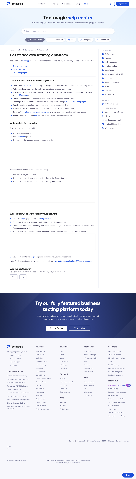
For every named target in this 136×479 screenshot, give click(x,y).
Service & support (114, 351)
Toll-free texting (41, 361)
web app (25, 61)
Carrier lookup (41, 402)
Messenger (23, 95)
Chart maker (112, 409)
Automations (40, 392)
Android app (64, 409)
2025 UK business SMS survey (17, 403)
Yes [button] (13, 277)
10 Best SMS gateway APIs (16, 396)
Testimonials (88, 372)
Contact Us (88, 395)
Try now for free (56, 328)
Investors (126, 441)
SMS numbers (40, 372)
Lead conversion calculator (117, 392)
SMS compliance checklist (16, 382)
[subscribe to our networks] (15, 448)
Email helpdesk (41, 406)
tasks (36, 115)
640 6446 (12, 365)
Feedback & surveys (115, 375)
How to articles (89, 382)
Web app (63, 402)
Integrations (40, 389)
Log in (110, 4)
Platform (19, 50)
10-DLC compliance (14, 389)
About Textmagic (90, 355)
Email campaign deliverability (17, 376)
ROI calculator (113, 395)
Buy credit (20, 137)
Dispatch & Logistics (115, 372)
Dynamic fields (41, 382)
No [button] (23, 277)
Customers (66, 4)
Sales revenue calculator (116, 399)
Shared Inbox (40, 375)
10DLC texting (41, 365)
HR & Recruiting (113, 365)
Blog (78, 4)
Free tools (87, 351)
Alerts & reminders (114, 355)
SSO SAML (64, 385)
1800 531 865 (13, 362)
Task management (42, 409)
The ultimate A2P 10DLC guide (17, 386)
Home (12, 50)
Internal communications (116, 368)
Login (23, 219)
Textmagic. (11, 460)
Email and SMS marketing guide (18, 379)
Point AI (38, 385)
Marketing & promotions (116, 358)
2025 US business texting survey (18, 399)
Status (118, 441)
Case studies (88, 368)
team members (29, 85)
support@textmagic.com (17, 352)
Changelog (88, 392)
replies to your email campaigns (37, 112)
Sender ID (39, 368)
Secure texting (65, 392)
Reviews (87, 365)
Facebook (63, 368)
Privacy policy (81, 441)
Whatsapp (63, 365)
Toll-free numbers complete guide (18, 393)
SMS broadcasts (19, 69)
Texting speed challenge (116, 416)
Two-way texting (20, 66)
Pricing (55, 4)
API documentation (90, 358)
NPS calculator (113, 406)
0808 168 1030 (14, 359)
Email (62, 355)
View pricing (79, 328)
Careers (71, 441)
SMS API (39, 395)
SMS (66, 102)
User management (66, 382)
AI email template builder (117, 385)
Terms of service (94, 441)
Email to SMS (40, 355)
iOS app (63, 406)
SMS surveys (40, 399)
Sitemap (111, 441)
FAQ (85, 389)
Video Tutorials (89, 385)
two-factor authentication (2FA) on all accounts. (73, 261)
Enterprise (63, 389)
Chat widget (64, 361)
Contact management (43, 378)
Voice (62, 358)
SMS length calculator (116, 412)
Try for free (123, 4)
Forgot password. (45, 219)
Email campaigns (20, 73)
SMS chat (39, 358)
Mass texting (40, 351)
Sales (110, 361)
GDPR (104, 441)
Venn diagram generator (116, 402)
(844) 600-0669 (14, 355)
